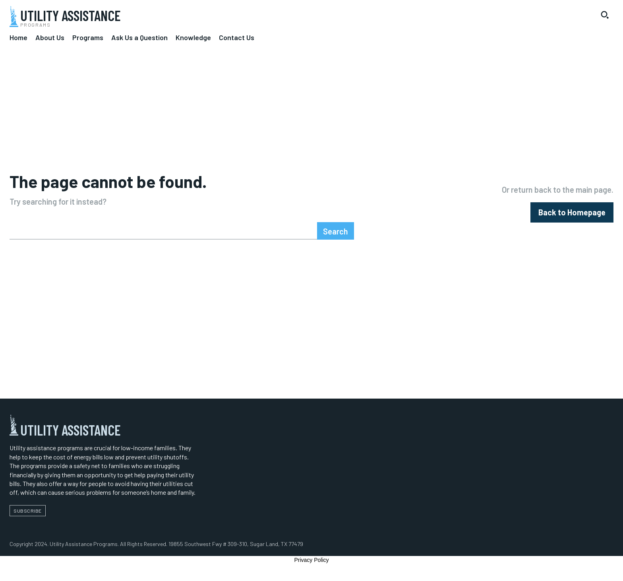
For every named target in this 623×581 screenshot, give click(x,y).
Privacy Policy (311, 568)
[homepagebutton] (571, 216)
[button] (604, 14)
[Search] (335, 239)
